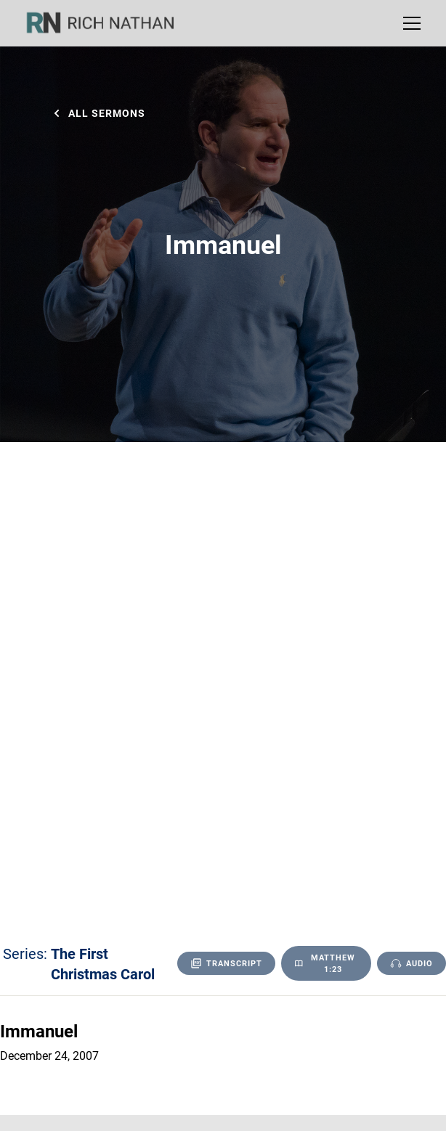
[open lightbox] (411, 963)
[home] (110, 23)
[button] (408, 23)
